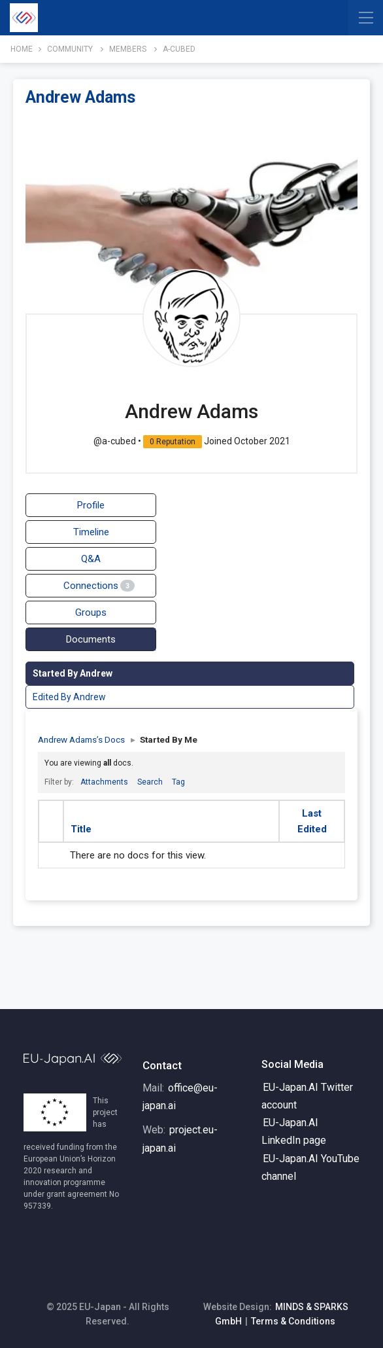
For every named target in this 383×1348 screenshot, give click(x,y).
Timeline (91, 532)
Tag (178, 782)
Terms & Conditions (293, 1321)
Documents (91, 639)
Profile (91, 505)
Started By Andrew (72, 673)
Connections (99, 586)
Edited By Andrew (69, 697)
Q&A (91, 559)
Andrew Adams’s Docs (81, 739)
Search (150, 782)
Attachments (104, 782)
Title (81, 829)
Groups (91, 612)
